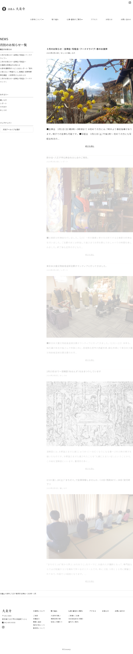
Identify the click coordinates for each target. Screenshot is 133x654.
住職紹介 (36, 619)
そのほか (3, 107)
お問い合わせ (126, 19)
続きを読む (89, 146)
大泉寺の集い (56, 615)
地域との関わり (56, 622)
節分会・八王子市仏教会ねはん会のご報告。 (67, 157)
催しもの (71, 53)
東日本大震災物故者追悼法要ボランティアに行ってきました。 (76, 266)
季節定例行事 (56, 619)
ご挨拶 (35, 615)
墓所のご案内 (73, 622)
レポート (64, 161)
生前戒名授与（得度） (76, 619)
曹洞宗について (39, 628)
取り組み (55, 19)
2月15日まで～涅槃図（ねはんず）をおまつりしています (73, 371)
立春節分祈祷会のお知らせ (10, 65)
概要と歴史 (37, 622)
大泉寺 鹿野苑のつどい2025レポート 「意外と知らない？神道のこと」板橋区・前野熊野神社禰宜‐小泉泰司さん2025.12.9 (16, 71)
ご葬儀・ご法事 (73, 615)
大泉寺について (36, 19)
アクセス (94, 19)
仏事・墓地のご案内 (74, 19)
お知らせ (109, 19)
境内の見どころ (39, 625)
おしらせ (64, 53)
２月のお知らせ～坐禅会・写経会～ (13, 61)
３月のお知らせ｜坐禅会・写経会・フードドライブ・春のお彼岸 (76, 48)
